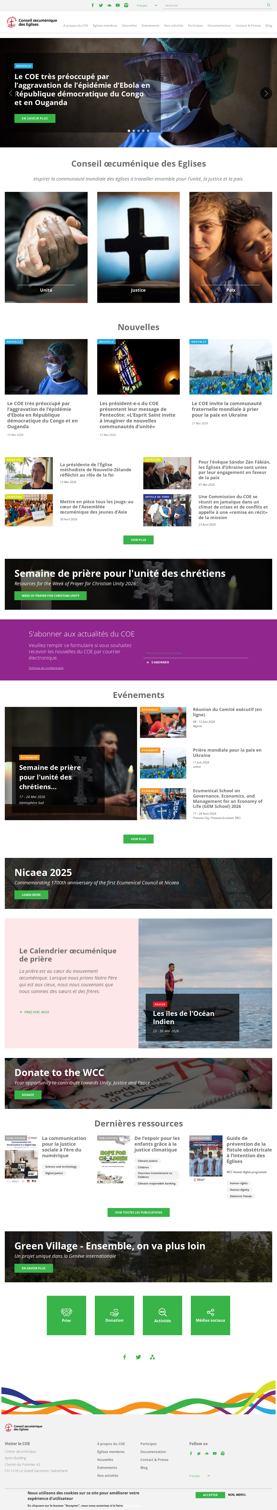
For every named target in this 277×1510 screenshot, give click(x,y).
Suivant (266, 93)
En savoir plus (35, 118)
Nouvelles (129, 25)
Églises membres (105, 25)
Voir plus (138, 540)
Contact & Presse (248, 25)
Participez (195, 25)
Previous (11, 93)
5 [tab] (148, 131)
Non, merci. (237, 1495)
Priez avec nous (36, 1012)
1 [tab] (128, 131)
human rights (238, 1183)
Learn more (31, 895)
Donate (28, 1095)
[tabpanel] (138, 93)
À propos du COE (75, 25)
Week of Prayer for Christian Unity (50, 596)
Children (143, 1167)
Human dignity (239, 1189)
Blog (268, 25)
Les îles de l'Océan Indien (183, 1017)
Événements (150, 25)
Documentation (219, 25)
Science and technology (61, 1166)
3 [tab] (138, 131)
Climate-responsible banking (156, 1183)
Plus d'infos (132, 1505)
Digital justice (54, 1173)
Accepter (210, 1495)
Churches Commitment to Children (155, 1175)
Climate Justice (148, 1161)
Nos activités (173, 25)
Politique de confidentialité (46, 668)
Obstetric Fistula (241, 1196)
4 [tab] (143, 131)
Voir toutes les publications (138, 1212)
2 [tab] (133, 131)
